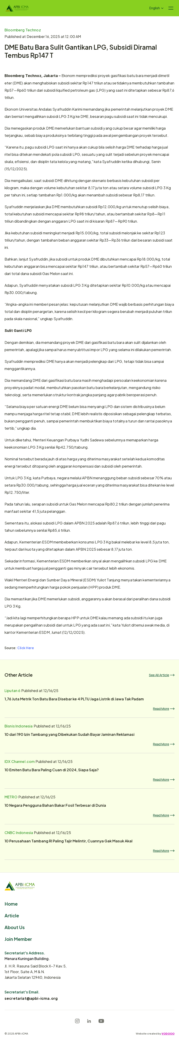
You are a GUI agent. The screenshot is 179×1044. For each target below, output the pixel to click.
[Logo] (17, 8)
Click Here (25, 647)
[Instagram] (77, 1021)
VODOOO (168, 1033)
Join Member (18, 938)
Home (11, 903)
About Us (15, 927)
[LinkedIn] (89, 1021)
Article (12, 915)
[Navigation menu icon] (170, 8)
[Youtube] (101, 1021)
